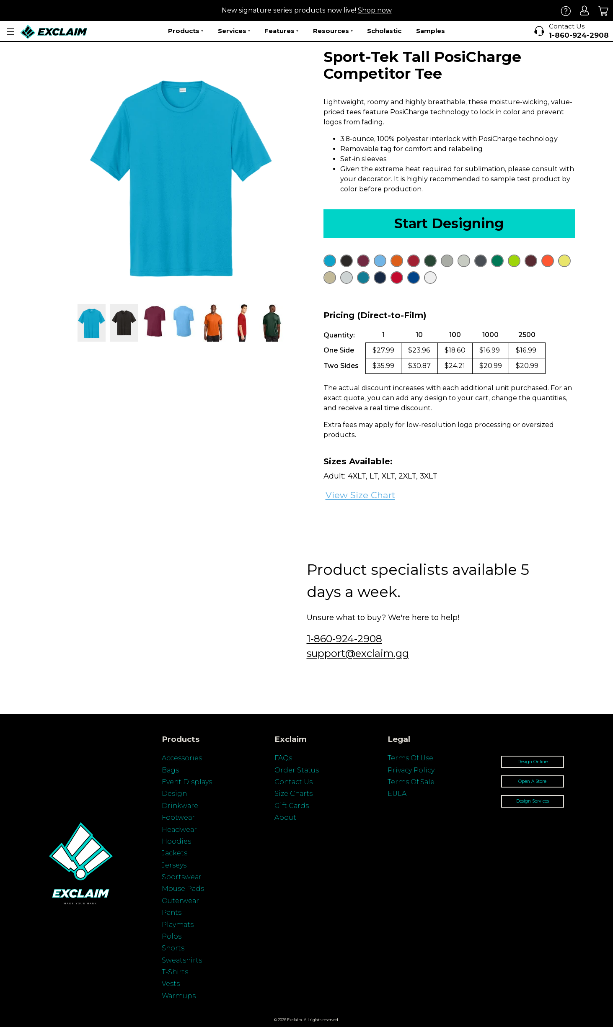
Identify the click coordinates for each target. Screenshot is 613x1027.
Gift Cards (291, 806)
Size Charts (293, 794)
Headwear (179, 830)
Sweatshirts (182, 960)
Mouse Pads (183, 889)
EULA (397, 794)
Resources (333, 31)
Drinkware (180, 806)
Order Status (296, 770)
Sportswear (182, 877)
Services (234, 31)
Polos (171, 936)
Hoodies (176, 841)
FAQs (283, 758)
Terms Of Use (410, 758)
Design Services (532, 801)
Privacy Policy (411, 770)
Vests (171, 984)
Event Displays (187, 782)
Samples (430, 31)
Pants (171, 912)
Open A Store (532, 781)
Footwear (178, 817)
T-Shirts (175, 972)
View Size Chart (360, 495)
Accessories (182, 758)
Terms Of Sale (411, 782)
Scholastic (384, 31)
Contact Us (293, 782)
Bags (170, 770)
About (285, 817)
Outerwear (180, 901)
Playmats (178, 925)
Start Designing (449, 223)
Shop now (375, 10)
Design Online (532, 761)
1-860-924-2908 (344, 639)
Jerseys (174, 865)
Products (185, 31)
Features (281, 31)
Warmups (179, 996)
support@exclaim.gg (358, 653)
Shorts (173, 948)
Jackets (174, 853)
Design (174, 794)
